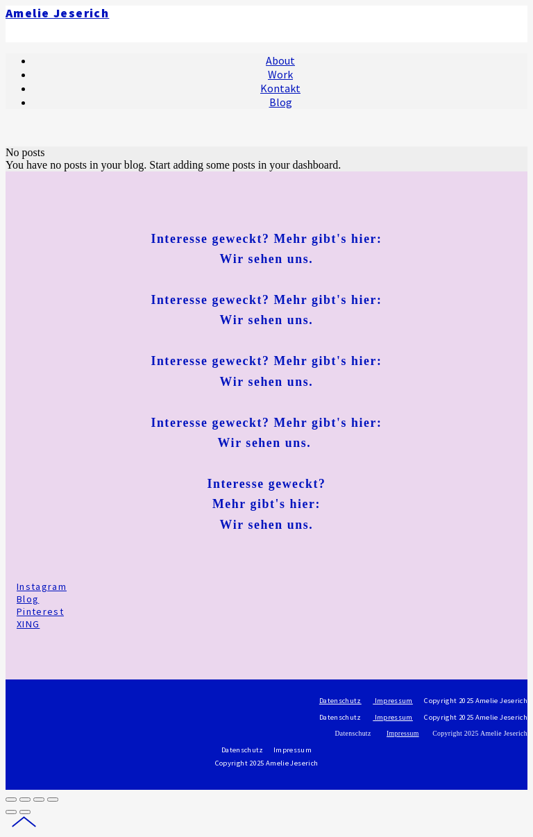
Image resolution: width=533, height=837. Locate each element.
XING (28, 624)
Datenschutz (340, 700)
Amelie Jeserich (57, 13)
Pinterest (40, 611)
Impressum (393, 700)
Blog (28, 599)
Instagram (42, 586)
